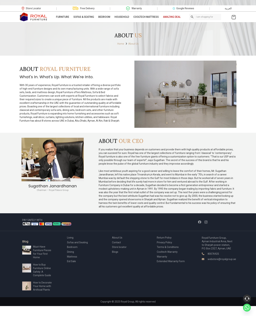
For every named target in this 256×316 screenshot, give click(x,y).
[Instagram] (205, 222)
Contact (116, 242)
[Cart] (233, 17)
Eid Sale (71, 261)
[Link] (34, 16)
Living (70, 237)
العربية (228, 8)
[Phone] (247, 298)
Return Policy (164, 237)
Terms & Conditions (168, 247)
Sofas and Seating (77, 242)
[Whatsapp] (247, 308)
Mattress (72, 256)
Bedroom (72, 247)
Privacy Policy (164, 242)
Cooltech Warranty (167, 251)
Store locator (119, 247)
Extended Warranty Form (171, 261)
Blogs (115, 251)
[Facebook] (199, 222)
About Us (117, 237)
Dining (70, 251)
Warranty (162, 256)
